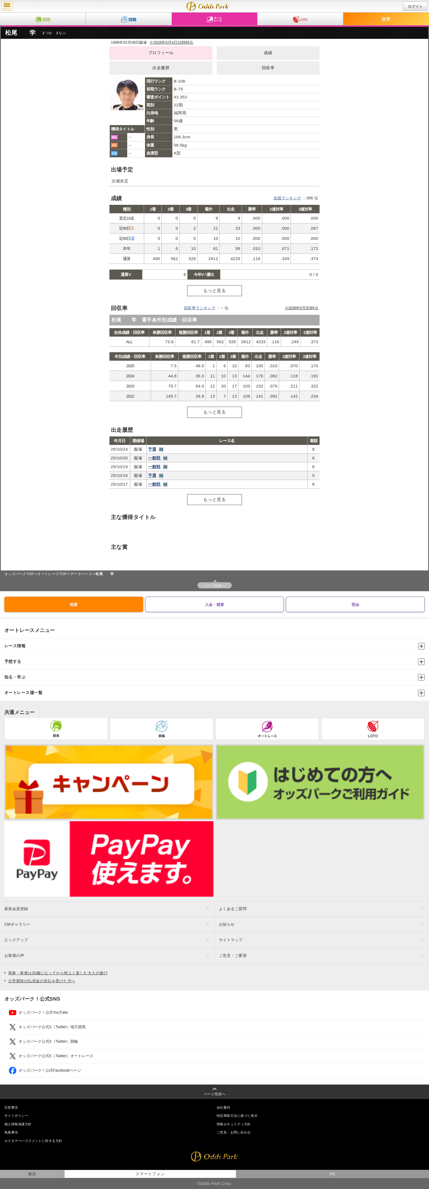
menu (7, 6)
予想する (214, 661)
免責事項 (11, 1132)
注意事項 (11, 1107)
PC (332, 1174)
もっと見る (214, 290)
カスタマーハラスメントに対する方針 (33, 1141)
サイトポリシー (16, 1116)
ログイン (415, 6)
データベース (81, 574)
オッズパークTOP (19, 574)
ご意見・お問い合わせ (234, 1132)
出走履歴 (160, 68)
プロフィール (161, 53)
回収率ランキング (200, 308)
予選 (152, 449)
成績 (268, 53)
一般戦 (154, 458)
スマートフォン (150, 1174)
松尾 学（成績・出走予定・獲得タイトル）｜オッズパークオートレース (207, 6)
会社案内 (223, 1107)
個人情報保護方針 (18, 1124)
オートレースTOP (52, 574)
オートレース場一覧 (214, 693)
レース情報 (214, 646)
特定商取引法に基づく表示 (237, 1116)
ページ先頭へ (215, 586)
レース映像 (161, 449)
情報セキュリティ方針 (234, 1124)
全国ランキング (287, 198)
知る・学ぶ (214, 677)
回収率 (268, 68)
